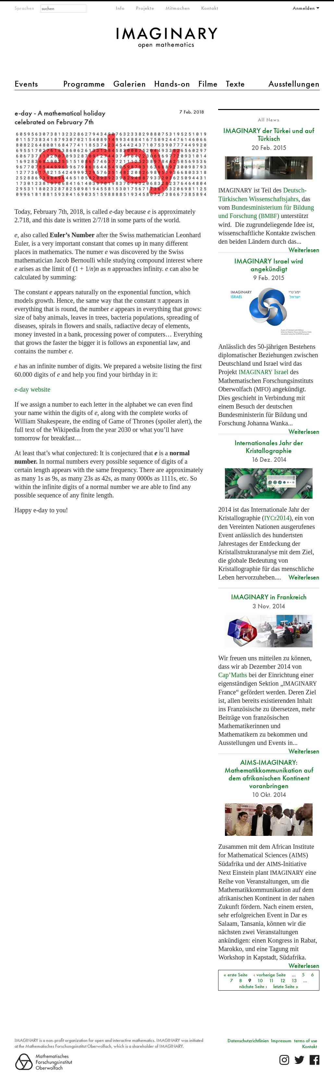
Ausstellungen (294, 84)
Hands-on (172, 84)
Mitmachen (178, 8)
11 (271, 980)
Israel (263, 371)
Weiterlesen (304, 250)
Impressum (281, 1041)
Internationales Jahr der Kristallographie (269, 446)
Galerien (129, 84)
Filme (208, 84)
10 (260, 980)
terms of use (305, 1041)
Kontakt (209, 8)
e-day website (33, 389)
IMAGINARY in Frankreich (269, 596)
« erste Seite (235, 974)
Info (120, 8)
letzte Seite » (285, 986)
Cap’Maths (232, 674)
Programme (84, 84)
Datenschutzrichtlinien (248, 1041)
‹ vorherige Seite (270, 974)
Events (26, 84)
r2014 (277, 517)
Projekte (145, 8)
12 (282, 980)
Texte (235, 84)
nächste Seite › (253, 986)
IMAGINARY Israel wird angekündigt (268, 265)
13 (294, 980)
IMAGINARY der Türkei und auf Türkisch (268, 134)
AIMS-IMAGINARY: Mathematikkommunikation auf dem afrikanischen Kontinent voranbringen (269, 774)
